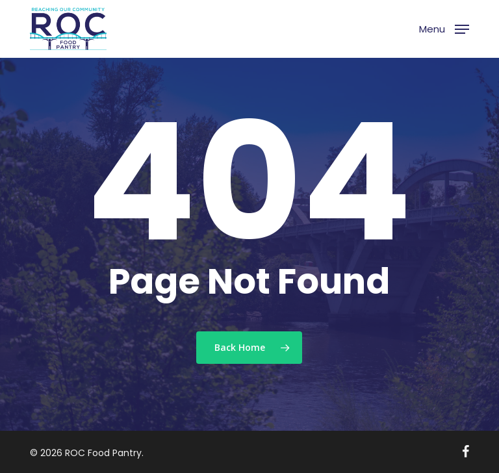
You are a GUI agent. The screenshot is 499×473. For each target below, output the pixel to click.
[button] (444, 27)
